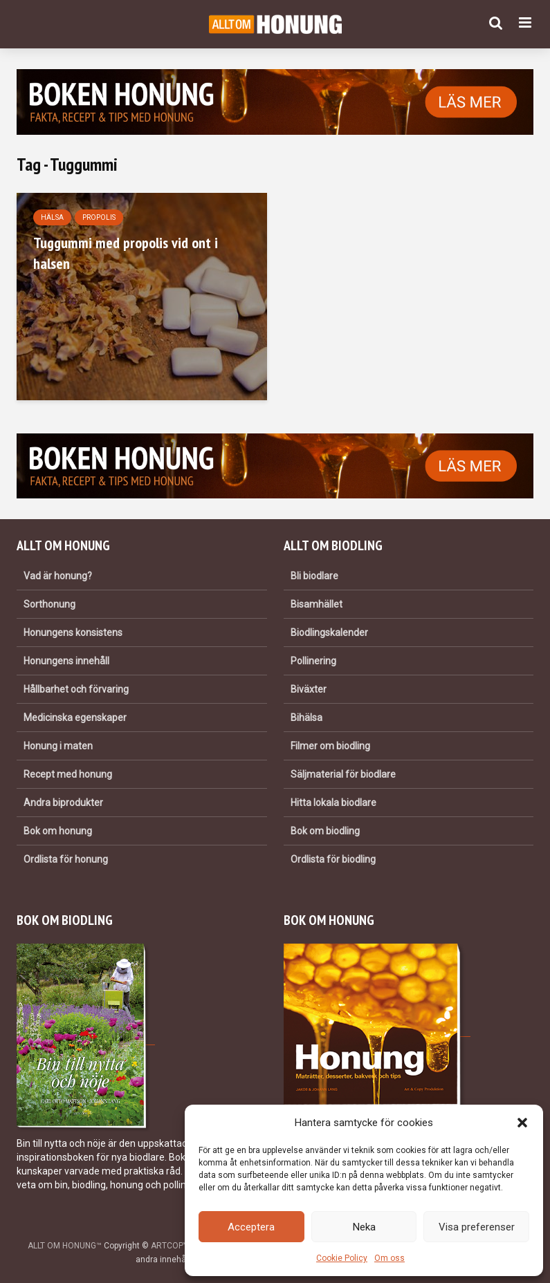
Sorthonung (49, 604)
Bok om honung (58, 830)
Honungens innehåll (66, 660)
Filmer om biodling (330, 745)
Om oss (389, 1258)
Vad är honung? (58, 575)
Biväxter (309, 689)
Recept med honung (68, 774)
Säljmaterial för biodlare (343, 774)
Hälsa (52, 217)
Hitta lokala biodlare (333, 802)
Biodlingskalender (329, 632)
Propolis (99, 217)
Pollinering (313, 660)
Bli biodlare (314, 575)
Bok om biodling (325, 830)
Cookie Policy (341, 1258)
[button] (522, 1123)
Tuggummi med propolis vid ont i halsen (125, 253)
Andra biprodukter (63, 802)
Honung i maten (58, 745)
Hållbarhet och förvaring (76, 689)
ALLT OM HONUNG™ (65, 1246)
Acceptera (251, 1227)
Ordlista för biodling (333, 859)
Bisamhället (316, 604)
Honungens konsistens (73, 632)
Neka (364, 1227)
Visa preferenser (477, 1227)
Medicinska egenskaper (75, 717)
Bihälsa (306, 717)
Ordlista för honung (66, 859)
